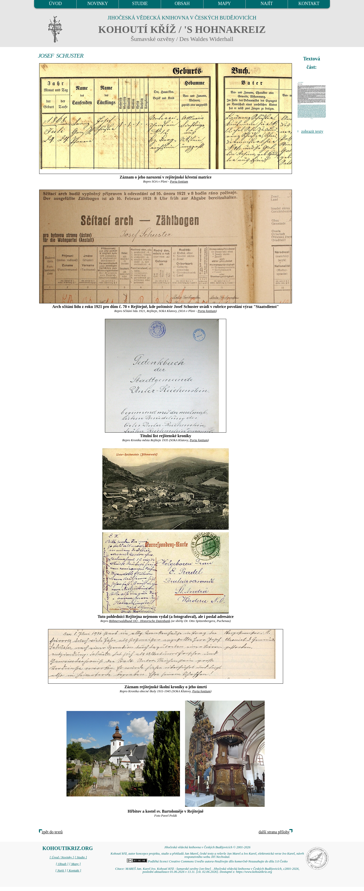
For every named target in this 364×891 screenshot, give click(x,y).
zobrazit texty (312, 131)
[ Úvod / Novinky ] (62, 857)
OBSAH (182, 3)
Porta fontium (179, 181)
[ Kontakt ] (74, 870)
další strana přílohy (274, 832)
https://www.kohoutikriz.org (254, 872)
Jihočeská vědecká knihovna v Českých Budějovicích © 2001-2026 (207, 847)
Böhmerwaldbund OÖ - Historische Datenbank (139, 621)
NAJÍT (267, 3)
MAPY (224, 3)
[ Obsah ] (62, 864)
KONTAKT (309, 3)
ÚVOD (55, 3)
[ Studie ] (81, 857)
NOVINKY (97, 3)
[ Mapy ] (75, 864)
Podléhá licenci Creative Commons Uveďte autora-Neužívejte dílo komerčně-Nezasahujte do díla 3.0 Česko (207, 861)
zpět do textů (52, 832)
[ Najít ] (60, 870)
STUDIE (140, 3)
